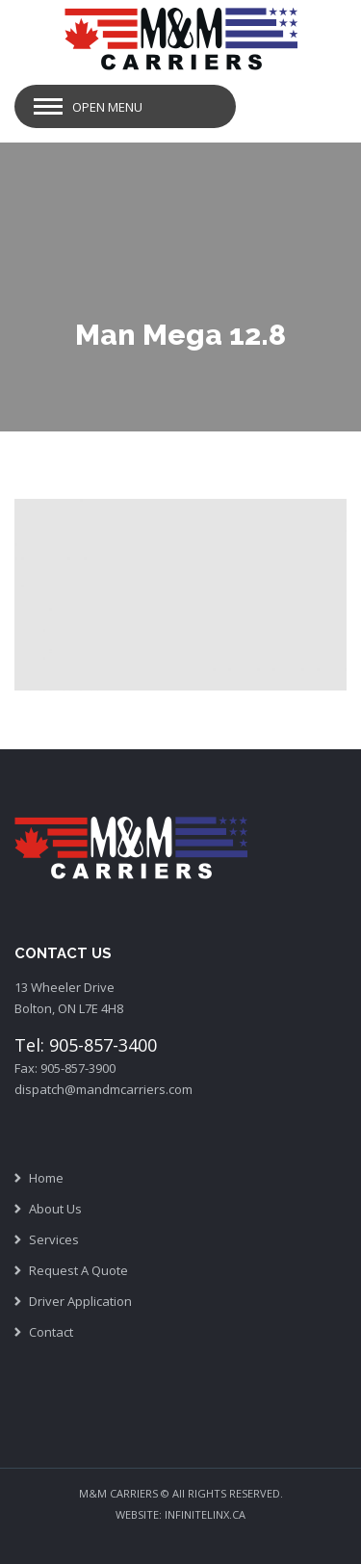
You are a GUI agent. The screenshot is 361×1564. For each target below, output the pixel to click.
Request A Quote (78, 1270)
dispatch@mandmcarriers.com (103, 1089)
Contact (51, 1332)
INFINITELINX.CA (205, 1514)
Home (46, 1177)
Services (54, 1239)
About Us (55, 1208)
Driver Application (80, 1301)
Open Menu (107, 107)
